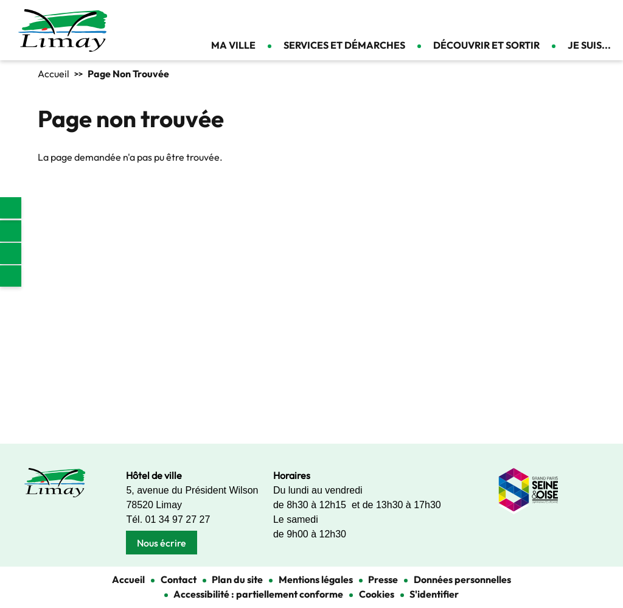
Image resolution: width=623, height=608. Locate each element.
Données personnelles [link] (462, 579)
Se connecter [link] (605, 18)
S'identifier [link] (434, 594)
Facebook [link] (10, 231)
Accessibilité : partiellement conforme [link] (258, 594)
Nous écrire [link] (161, 543)
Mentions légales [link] (316, 579)
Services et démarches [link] (344, 45)
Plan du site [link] (237, 579)
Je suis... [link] (589, 45)
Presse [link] (383, 579)
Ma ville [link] (233, 45)
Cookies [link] (376, 594)
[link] (10, 207)
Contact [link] (583, 18)
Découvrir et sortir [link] (486, 45)
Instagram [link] (10, 253)
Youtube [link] (10, 276)
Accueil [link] (53, 74)
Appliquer (553, 18)
